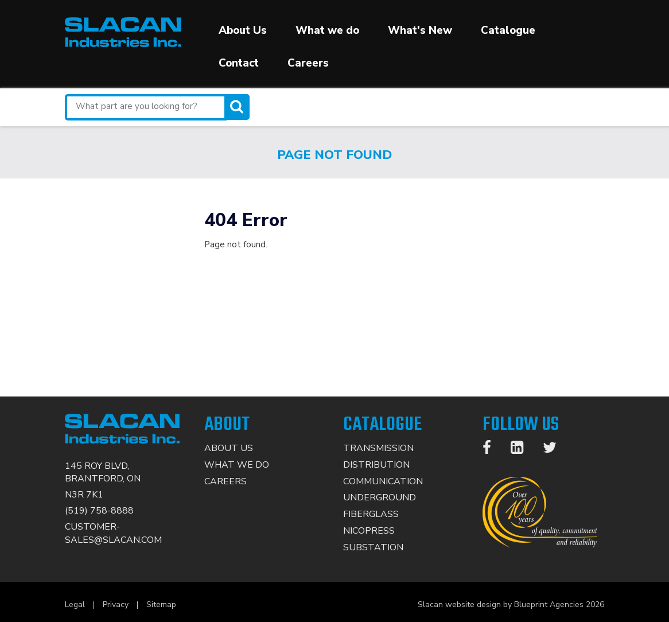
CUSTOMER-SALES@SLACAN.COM (113, 533)
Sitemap (161, 604)
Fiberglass (371, 514)
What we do (327, 30)
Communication (383, 481)
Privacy (116, 604)
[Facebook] (493, 450)
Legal (75, 604)
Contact (239, 63)
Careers (308, 63)
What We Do (236, 464)
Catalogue (508, 30)
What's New (420, 30)
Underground (379, 497)
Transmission (378, 448)
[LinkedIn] (523, 450)
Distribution (376, 464)
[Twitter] (555, 450)
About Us (243, 30)
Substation (373, 547)
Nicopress (369, 530)
